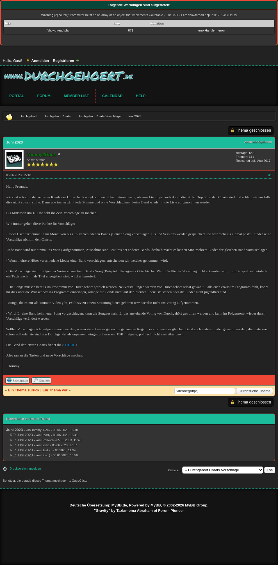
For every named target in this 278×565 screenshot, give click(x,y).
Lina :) (46, 455)
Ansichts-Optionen (258, 142)
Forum (44, 96)
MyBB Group (196, 505)
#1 (270, 175)
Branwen (48, 440)
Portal (16, 96)
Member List (76, 96)
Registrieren (63, 61)
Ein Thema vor (55, 390)
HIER (69, 345)
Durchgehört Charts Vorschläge (99, 116)
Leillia (45, 445)
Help (141, 96)
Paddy (46, 435)
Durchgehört (28, 116)
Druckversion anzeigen (25, 468)
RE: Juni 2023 (21, 435)
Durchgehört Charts (57, 116)
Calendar (112, 96)
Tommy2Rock (40, 430)
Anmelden (40, 61)
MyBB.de (119, 505)
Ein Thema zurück (23, 390)
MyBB (156, 505)
